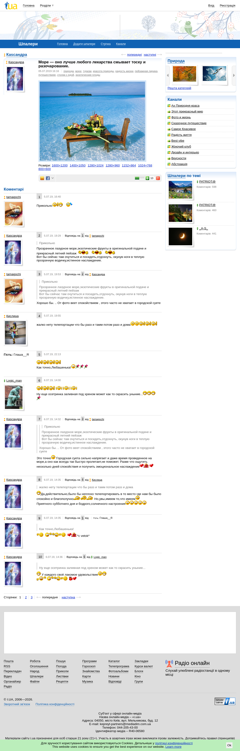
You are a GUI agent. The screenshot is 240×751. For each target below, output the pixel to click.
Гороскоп (88, 666)
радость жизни (124, 71)
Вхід (211, 5)
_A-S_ (202, 228)
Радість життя (180, 135)
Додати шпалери (84, 44)
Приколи (62, 671)
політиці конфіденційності (174, 743)
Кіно (138, 676)
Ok (229, 745)
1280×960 (113, 165)
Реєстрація (227, 5)
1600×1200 (60, 165)
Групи (139, 681)
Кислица (11, 316)
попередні (134, 54)
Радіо (8, 686)
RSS (7, 666)
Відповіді (115, 681)
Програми (89, 661)
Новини (114, 676)
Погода (61, 666)
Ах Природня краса (183, 105)
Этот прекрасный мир (185, 111)
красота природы (103, 71)
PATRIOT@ (206, 181)
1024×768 (145, 165)
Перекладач (12, 671)
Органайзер (12, 681)
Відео (8, 676)
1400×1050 (78, 165)
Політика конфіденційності (55, 704)
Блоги (139, 671)
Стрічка (106, 44)
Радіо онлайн (192, 663)
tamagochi (12, 197)
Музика (87, 681)
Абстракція (177, 164)
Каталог (114, 661)
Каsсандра (16, 54)
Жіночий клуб (179, 146)
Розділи (45, 5)
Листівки (62, 676)
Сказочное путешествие (187, 123)
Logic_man (13, 380)
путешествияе (47, 74)
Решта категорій (179, 88)
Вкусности (177, 158)
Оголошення (39, 666)
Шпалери (177, 175)
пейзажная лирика (146, 71)
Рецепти (62, 681)
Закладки (141, 661)
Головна (28, 5)
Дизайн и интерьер (183, 152)
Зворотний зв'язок (17, 704)
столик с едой (65, 74)
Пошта (8, 661)
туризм (87, 71)
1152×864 (129, 165)
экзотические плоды (87, 74)
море (78, 71)
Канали (121, 44)
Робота (35, 661)
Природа (176, 61)
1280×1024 (96, 165)
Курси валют (144, 666)
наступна (68, 597)
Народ (34, 671)
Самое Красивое (182, 129)
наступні (150, 54)
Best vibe (176, 140)
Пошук (61, 661)
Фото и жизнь (179, 117)
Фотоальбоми (118, 671)
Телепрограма (119, 666)
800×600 (44, 169)
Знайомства (91, 671)
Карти (86, 676)
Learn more (173, 746)
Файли (35, 681)
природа (69, 71)
